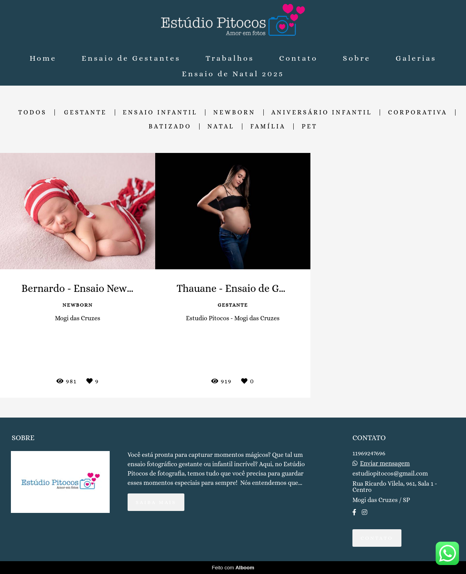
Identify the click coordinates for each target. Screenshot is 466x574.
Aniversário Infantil (322, 112)
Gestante (85, 112)
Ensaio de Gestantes (131, 58)
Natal (220, 126)
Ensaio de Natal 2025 (233, 73)
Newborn (234, 112)
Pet (309, 126)
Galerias (416, 58)
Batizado (170, 126)
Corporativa (417, 112)
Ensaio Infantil (160, 112)
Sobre (356, 58)
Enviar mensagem (385, 463)
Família (268, 126)
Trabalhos (230, 58)
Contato (298, 58)
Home (43, 58)
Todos (32, 112)
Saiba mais (156, 502)
